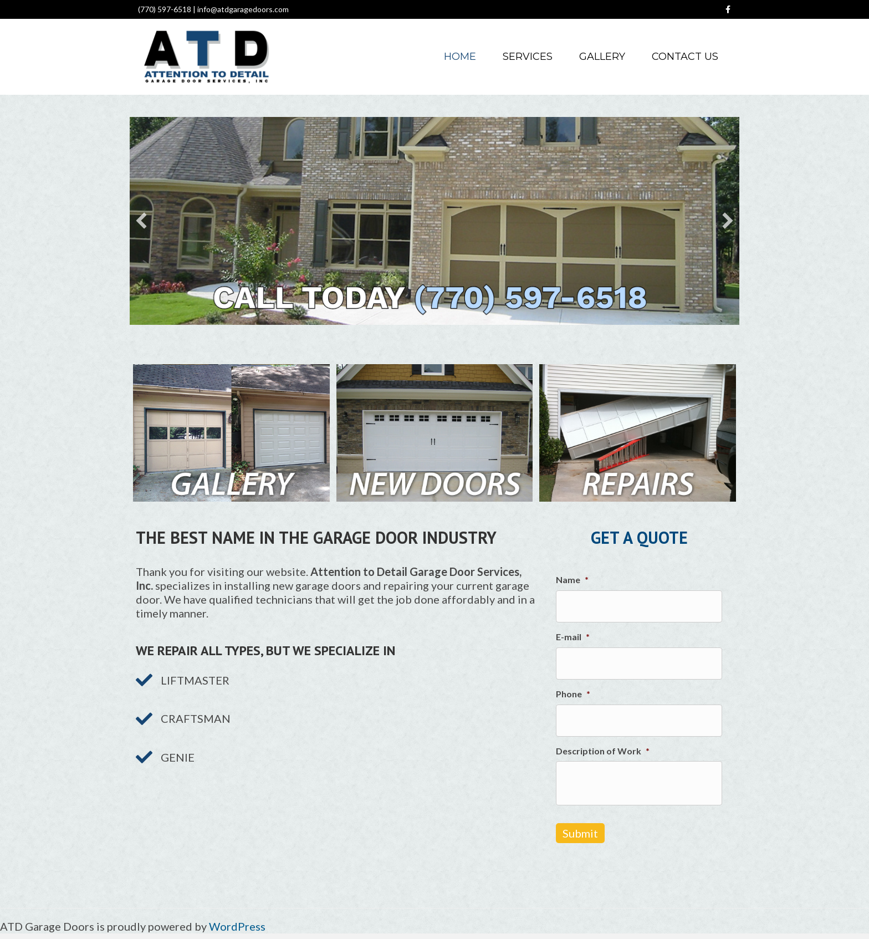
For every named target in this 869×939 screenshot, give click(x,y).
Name (572, 579)
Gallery (602, 56)
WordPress (237, 926)
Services (528, 56)
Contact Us (685, 56)
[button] (141, 220)
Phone (573, 693)
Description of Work (603, 751)
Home (460, 56)
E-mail (573, 636)
